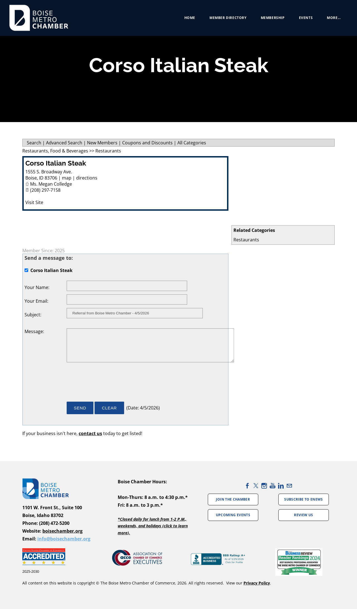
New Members (102, 143)
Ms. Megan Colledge (51, 184)
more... (332, 19)
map (66, 178)
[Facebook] (247, 485)
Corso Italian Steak (55, 163)
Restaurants (246, 240)
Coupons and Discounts (147, 143)
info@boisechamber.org (63, 539)
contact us (90, 433)
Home (187, 19)
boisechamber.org (62, 531)
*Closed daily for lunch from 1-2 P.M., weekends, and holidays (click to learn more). (153, 525)
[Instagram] (264, 485)
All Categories (191, 143)
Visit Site (34, 202)
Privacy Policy (256, 583)
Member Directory (226, 19)
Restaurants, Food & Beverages (55, 151)
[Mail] (289, 485)
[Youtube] (272, 485)
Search (34, 143)
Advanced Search (64, 143)
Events (304, 19)
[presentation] (109, 385)
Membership (271, 19)
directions (86, 178)
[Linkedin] (281, 485)
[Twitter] (256, 485)
